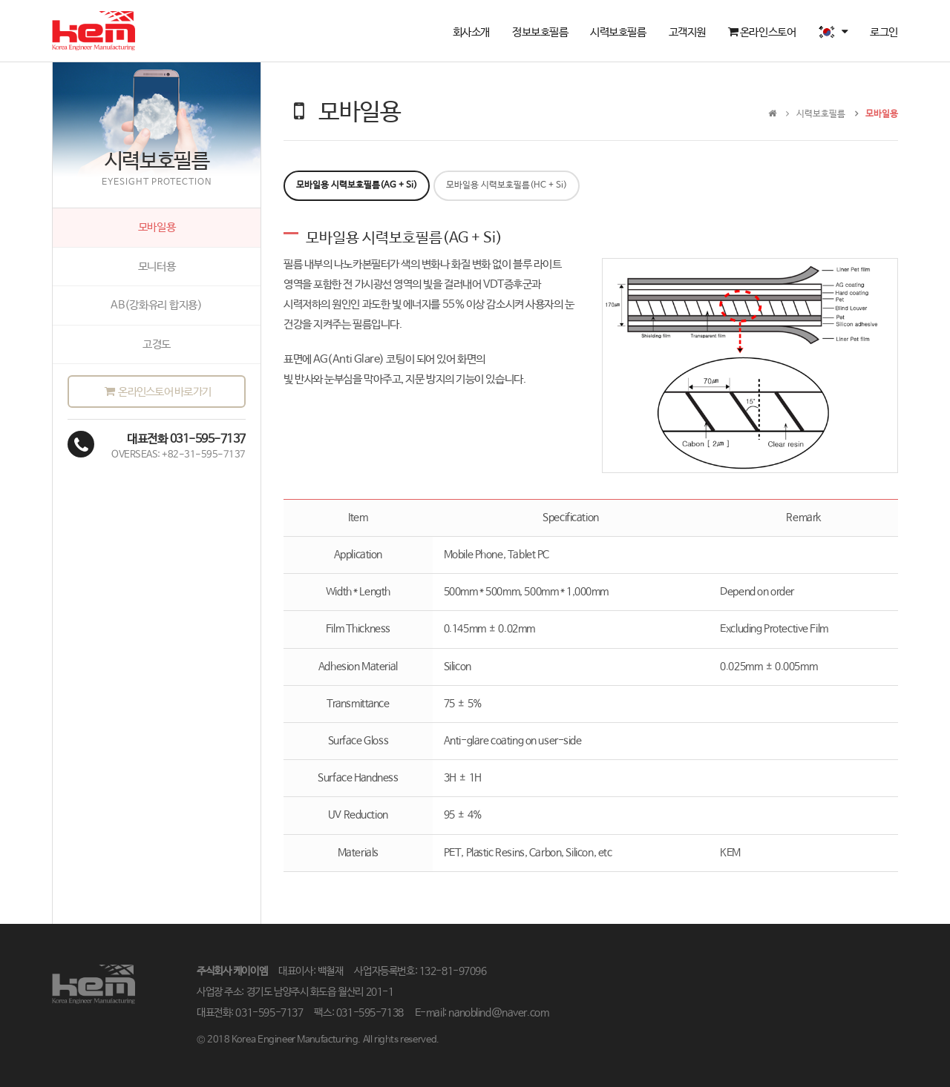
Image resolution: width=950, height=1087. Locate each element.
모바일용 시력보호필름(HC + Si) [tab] (506, 185)
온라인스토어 (762, 32)
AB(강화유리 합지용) (156, 305)
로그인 (884, 32)
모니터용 (157, 266)
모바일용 (157, 227)
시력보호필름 (618, 32)
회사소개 (471, 32)
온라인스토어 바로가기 (156, 392)
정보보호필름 (540, 32)
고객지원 (687, 32)
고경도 (156, 344)
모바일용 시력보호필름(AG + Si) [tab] (356, 185)
